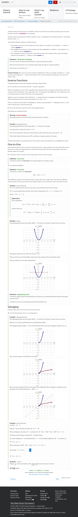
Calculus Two (14, 495)
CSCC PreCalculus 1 (20, 21)
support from (59, 493)
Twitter (43, 495)
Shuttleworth (59, 499)
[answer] (27, 450)
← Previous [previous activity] (12, 479)
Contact (28, 510)
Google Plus (45, 497)
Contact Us (29, 499)
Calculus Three (14, 497)
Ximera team (41, 506)
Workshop (28, 497)
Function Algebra (33, 21)
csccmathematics (6, 21)
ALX (56, 501)
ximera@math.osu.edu (17, 514)
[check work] (30, 450)
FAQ (26, 493)
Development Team (31, 495)
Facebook (43, 493)
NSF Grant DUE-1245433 (60, 495)
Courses (13, 491)
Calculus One (14, 493)
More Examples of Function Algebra (39, 474)
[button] (60, 2)
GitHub (43, 499)
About (27, 491)
